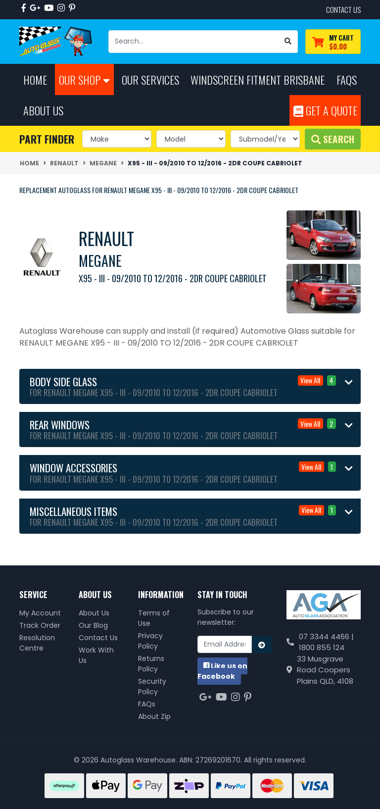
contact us (343, 9)
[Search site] (288, 41)
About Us (94, 613)
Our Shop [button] (84, 79)
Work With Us (96, 655)
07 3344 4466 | (326, 636)
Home (35, 79)
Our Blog (93, 625)
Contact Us (98, 638)
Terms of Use (154, 618)
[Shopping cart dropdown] (333, 42)
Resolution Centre (37, 643)
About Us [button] (43, 110)
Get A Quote (325, 110)
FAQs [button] (346, 79)
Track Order (39, 625)
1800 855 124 (321, 647)
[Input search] (193, 41)
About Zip (154, 716)
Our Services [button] (150, 79)
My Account (40, 613)
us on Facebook (222, 671)
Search (332, 139)
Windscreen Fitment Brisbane (257, 79)
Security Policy (152, 686)
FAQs (146, 704)
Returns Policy (151, 664)
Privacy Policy (150, 641)
